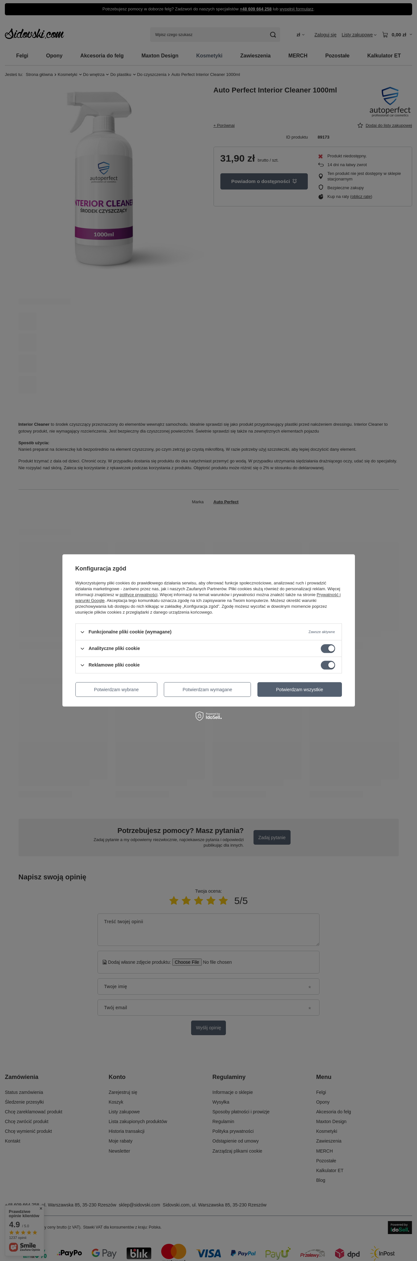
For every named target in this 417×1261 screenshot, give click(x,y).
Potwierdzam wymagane (207, 689)
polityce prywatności (138, 594)
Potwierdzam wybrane (116, 689)
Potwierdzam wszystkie (299, 689)
